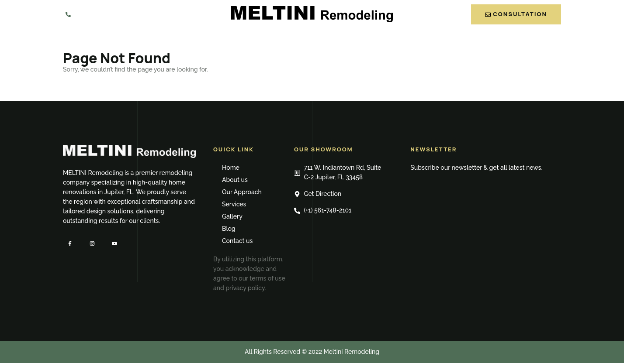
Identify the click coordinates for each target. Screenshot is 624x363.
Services (320, 41)
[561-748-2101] (68, 14)
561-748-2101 (100, 13)
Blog (405, 41)
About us (201, 41)
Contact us (451, 41)
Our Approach (261, 41)
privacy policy (244, 287)
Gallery (366, 41)
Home (160, 41)
